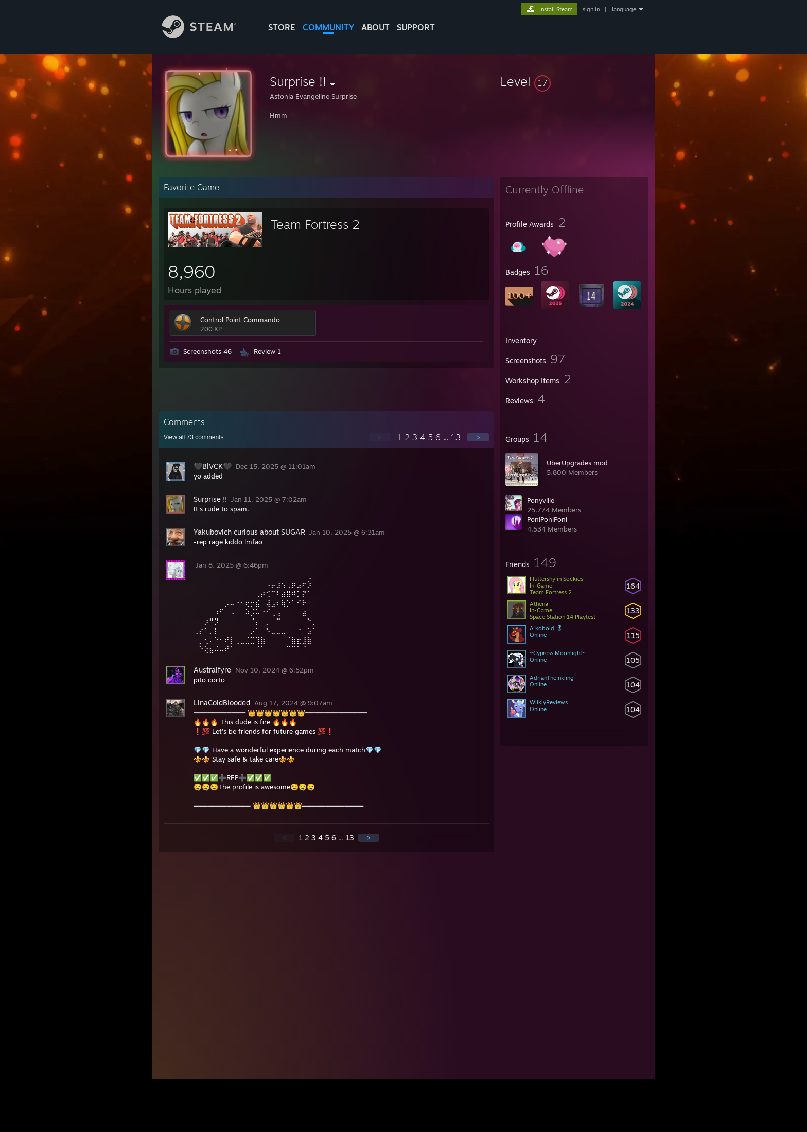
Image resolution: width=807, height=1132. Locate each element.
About (375, 27)
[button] (574, 81)
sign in (591, 9)
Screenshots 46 (207, 351)
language (624, 9)
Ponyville (540, 500)
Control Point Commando (240, 319)
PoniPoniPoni (547, 519)
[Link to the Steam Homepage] (207, 35)
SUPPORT (416, 27)
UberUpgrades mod (577, 462)
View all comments (194, 437)
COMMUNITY (328, 27)
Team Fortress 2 (315, 224)
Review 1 (267, 351)
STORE (281, 27)
